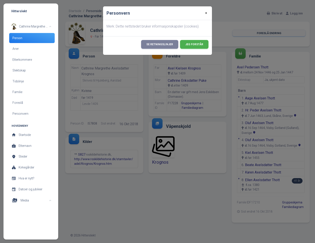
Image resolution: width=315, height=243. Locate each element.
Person (17, 38)
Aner (15, 48)
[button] (31, 26)
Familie (17, 92)
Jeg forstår (194, 44)
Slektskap (19, 70)
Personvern (20, 113)
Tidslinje (18, 81)
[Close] (206, 13)
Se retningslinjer (159, 44)
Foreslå (17, 102)
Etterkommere (22, 59)
